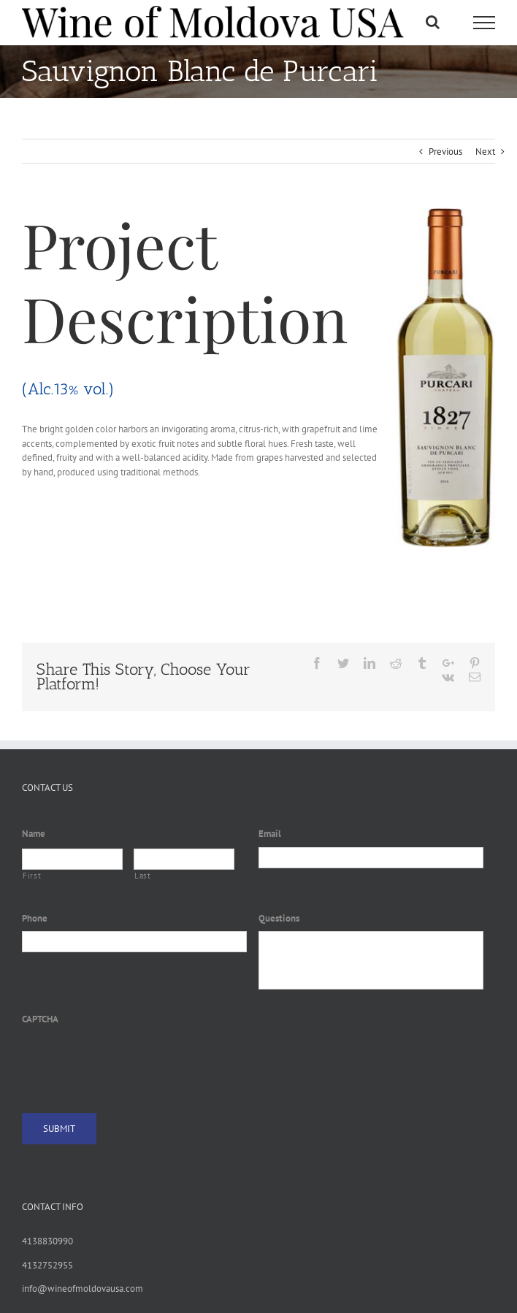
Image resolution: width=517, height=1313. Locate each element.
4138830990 (47, 1241)
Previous (445, 151)
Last (142, 875)
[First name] (72, 859)
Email (269, 834)
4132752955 (47, 1265)
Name (33, 834)
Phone (34, 919)
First (32, 875)
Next (485, 151)
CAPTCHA (40, 1019)
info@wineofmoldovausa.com (82, 1288)
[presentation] (133, 1061)
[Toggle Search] (433, 22)
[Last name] (184, 859)
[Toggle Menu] (484, 22)
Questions (278, 919)
